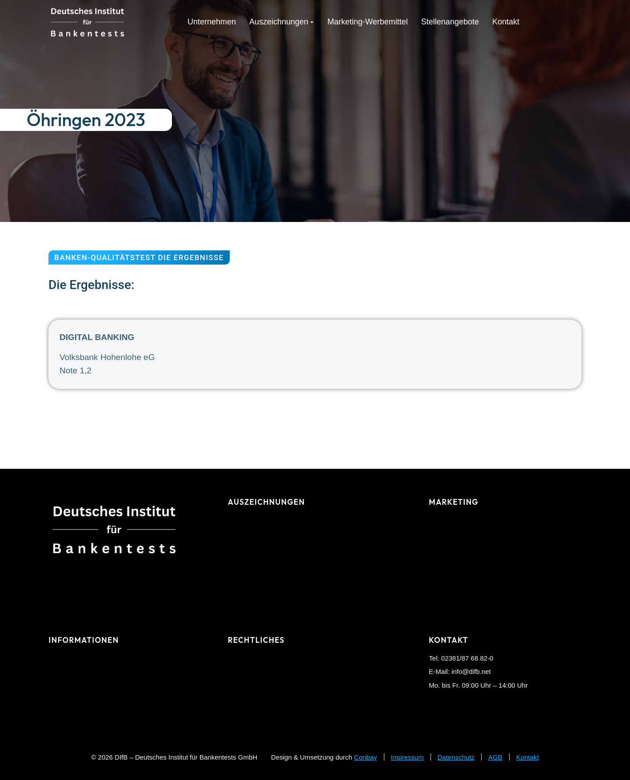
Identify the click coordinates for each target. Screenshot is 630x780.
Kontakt (527, 757)
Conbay (365, 757)
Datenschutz (456, 757)
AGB (495, 757)
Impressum (407, 757)
